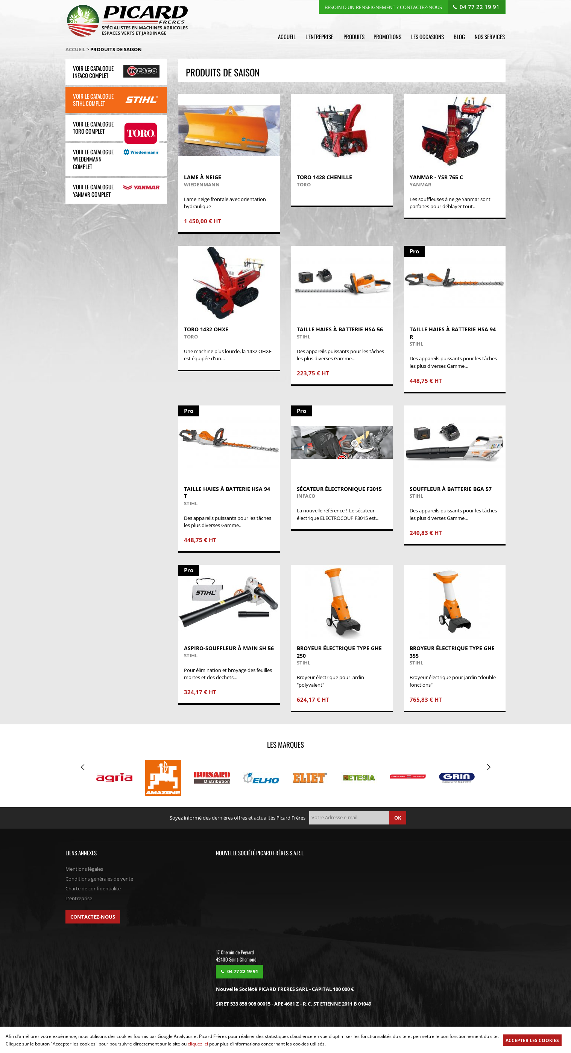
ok (397, 818)
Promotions (389, 36)
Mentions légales (84, 869)
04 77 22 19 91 (480, 6)
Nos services (490, 36)
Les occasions (429, 36)
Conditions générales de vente (99, 879)
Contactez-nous (92, 917)
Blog (460, 36)
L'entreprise (322, 36)
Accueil (289, 36)
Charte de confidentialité (93, 888)
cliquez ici (198, 1044)
